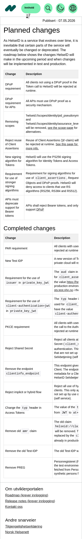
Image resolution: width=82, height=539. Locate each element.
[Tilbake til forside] (10, 8)
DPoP (40, 209)
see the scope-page (60, 127)
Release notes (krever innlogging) (30, 501)
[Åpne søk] (31, 8)
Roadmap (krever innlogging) (26, 495)
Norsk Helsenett (17, 532)
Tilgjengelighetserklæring (23, 526)
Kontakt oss (14, 506)
